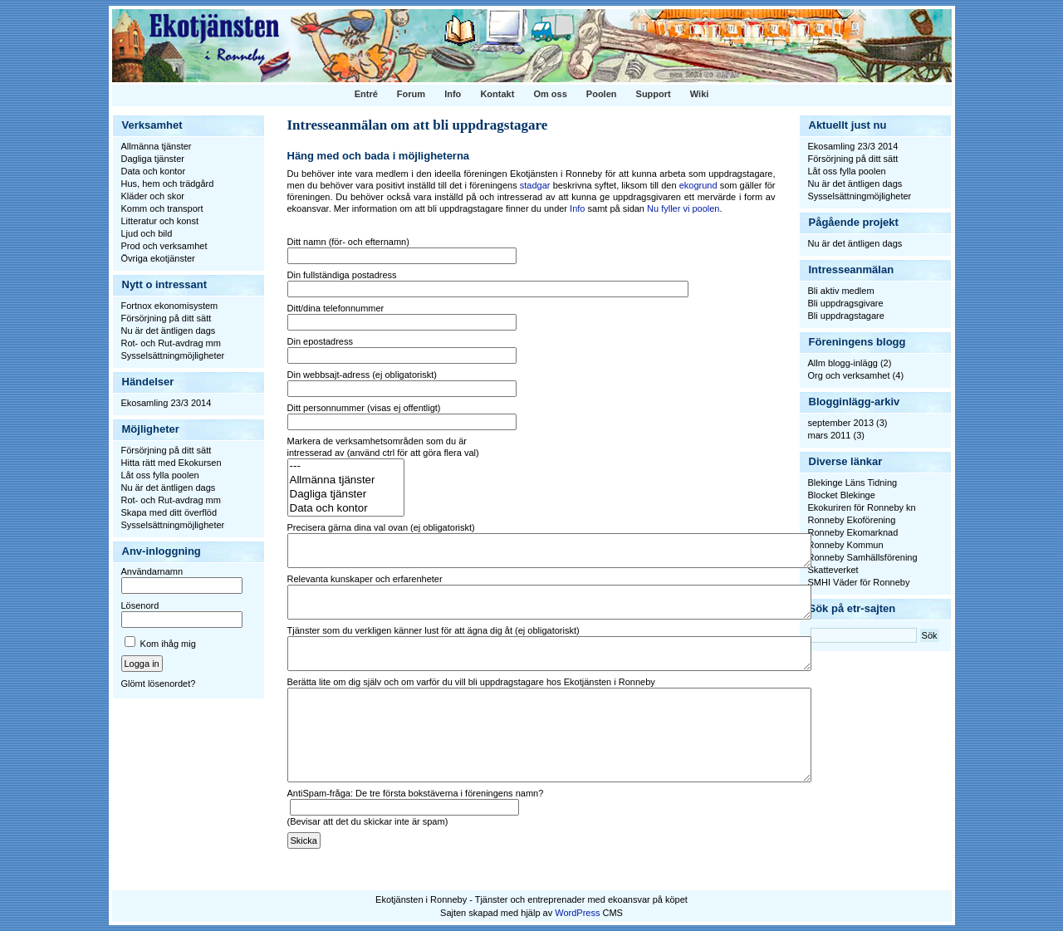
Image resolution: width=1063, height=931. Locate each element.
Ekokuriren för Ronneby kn (862, 507)
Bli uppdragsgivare (846, 303)
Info (452, 94)
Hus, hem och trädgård (167, 184)
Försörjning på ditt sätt (166, 318)
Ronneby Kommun (846, 545)
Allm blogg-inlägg (843, 363)
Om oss (549, 94)
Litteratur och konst (160, 221)
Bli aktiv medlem (841, 291)
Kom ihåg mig (168, 644)
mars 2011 (829, 435)
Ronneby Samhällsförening (863, 557)
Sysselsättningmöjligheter (173, 355)
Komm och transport (162, 208)
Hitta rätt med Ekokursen (171, 463)
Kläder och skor (152, 196)
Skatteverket (833, 570)
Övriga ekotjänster (158, 258)
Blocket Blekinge (841, 495)
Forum (411, 94)
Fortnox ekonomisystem (169, 306)
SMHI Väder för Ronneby (859, 582)
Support (653, 94)
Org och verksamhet (849, 375)
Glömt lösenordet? (158, 683)
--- (346, 466)
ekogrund (698, 185)
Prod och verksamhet (164, 246)
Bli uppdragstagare (846, 316)
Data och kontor (153, 171)
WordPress (577, 913)
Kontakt (497, 94)
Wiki (699, 94)
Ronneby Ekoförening (852, 520)
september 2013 (841, 423)
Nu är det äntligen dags (168, 331)
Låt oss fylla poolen (160, 475)
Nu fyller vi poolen (683, 208)
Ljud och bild (147, 233)
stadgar (535, 185)
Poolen (601, 94)
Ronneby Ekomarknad (853, 532)
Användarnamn (152, 571)
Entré (366, 94)
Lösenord (140, 605)
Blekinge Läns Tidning (853, 483)
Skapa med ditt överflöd (169, 512)
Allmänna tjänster (156, 146)
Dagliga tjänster (152, 159)
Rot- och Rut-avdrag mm (171, 343)
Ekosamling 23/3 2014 (166, 403)
